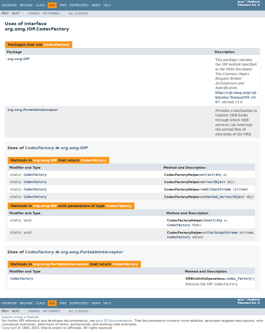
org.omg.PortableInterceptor (32, 110)
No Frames (51, 13)
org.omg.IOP (18, 59)
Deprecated (79, 5)
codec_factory (238, 279)
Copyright (9, 328)
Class (40, 5)
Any (218, 175)
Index (96, 5)
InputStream (220, 189)
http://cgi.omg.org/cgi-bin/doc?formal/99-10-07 (236, 97)
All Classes (78, 13)
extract (207, 175)
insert (209, 220)
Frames (34, 13)
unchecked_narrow (215, 197)
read (204, 189)
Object (219, 182)
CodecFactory (56, 45)
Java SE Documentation (114, 320)
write (208, 233)
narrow (206, 182)
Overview (9, 5)
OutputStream (226, 233)
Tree (63, 5)
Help (107, 5)
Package (26, 5)
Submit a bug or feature (20, 317)
